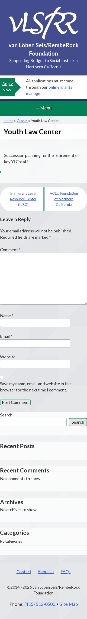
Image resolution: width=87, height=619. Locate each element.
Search (6, 414)
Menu (43, 107)
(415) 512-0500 (39, 604)
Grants (22, 120)
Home (8, 120)
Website (8, 356)
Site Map (69, 604)
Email (6, 336)
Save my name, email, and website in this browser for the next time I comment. (35, 386)
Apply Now (7, 86)
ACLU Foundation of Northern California (64, 198)
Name (6, 315)
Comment (10, 249)
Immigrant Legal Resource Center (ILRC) (23, 198)
